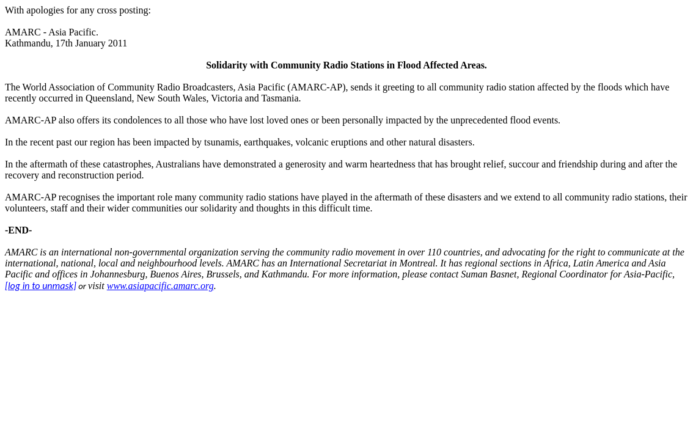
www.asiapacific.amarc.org (160, 285)
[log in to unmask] (40, 286)
